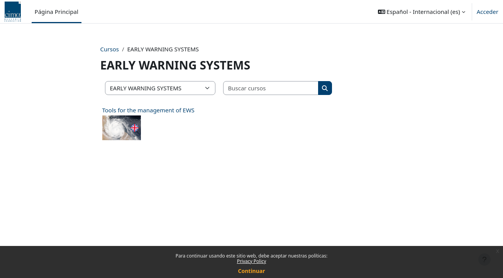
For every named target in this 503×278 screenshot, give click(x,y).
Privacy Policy (251, 261)
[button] (421, 11)
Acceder (487, 11)
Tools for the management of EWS (148, 110)
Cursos (109, 49)
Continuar (251, 271)
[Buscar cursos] (271, 88)
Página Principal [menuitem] (56, 11)
